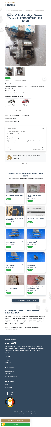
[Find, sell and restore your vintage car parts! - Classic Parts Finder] (10, 4)
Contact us (8, 363)
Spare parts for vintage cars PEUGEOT (18, 10)
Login (6, 385)
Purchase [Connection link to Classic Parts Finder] (15, 424)
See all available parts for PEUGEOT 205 (25, 300)
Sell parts (8, 374)
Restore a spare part (11, 376)
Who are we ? (9, 360)
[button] (44, 45)
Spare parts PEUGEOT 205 (31, 10)
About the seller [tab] (21, 111)
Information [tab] (10, 111)
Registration (8, 387)
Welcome (8, 10)
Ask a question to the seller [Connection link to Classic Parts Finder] (15, 420)
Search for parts (9, 371)
